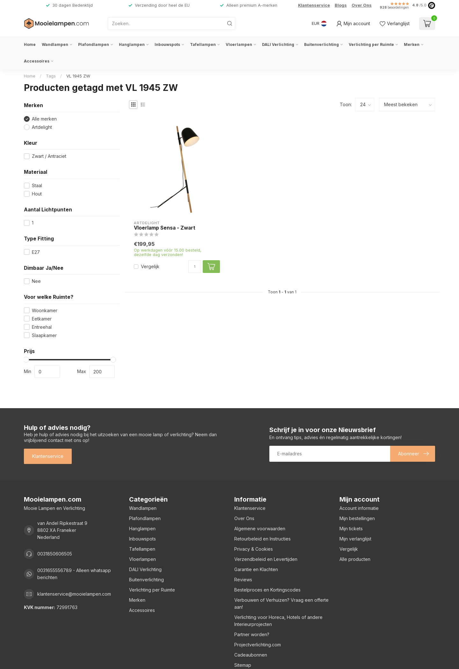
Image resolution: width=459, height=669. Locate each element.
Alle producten (354, 559)
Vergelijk (150, 266)
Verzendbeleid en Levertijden (265, 559)
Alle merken (44, 118)
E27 (36, 252)
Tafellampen (203, 44)
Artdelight (42, 127)
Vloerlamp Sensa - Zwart (164, 228)
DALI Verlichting (278, 44)
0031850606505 (54, 553)
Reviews (243, 579)
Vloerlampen (239, 44)
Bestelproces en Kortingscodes (267, 589)
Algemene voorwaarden (259, 528)
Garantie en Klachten (256, 569)
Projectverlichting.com (257, 644)
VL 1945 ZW (78, 75)
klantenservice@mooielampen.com (74, 594)
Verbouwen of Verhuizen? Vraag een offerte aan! (281, 603)
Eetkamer (42, 318)
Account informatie (359, 508)
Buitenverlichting (321, 44)
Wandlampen (55, 44)
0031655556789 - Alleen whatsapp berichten (74, 574)
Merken (411, 44)
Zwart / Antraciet (49, 156)
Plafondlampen (93, 44)
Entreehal (42, 327)
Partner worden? (251, 634)
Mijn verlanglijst (355, 538)
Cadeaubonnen (250, 655)
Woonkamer (44, 310)
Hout (37, 193)
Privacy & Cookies (253, 549)
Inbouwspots (167, 44)
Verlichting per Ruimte (371, 44)
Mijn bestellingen (357, 518)
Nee (36, 281)
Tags (51, 75)
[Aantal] (194, 266)
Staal (37, 185)
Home (30, 44)
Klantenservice (314, 5)
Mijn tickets (351, 528)
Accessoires (36, 61)
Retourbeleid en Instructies (262, 538)
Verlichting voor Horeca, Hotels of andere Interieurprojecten (278, 620)
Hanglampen (132, 44)
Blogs (341, 5)
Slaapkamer (44, 335)
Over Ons (362, 5)
